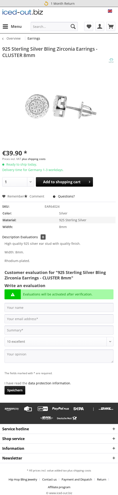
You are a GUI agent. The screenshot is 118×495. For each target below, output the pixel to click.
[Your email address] (59, 318)
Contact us (49, 479)
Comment (34, 196)
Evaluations (33, 237)
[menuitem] (12, 26)
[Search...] (54, 26)
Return (101, 479)
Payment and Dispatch (77, 479)
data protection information (49, 383)
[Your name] (59, 307)
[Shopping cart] (110, 26)
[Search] (73, 26)
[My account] (99, 26)
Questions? (64, 196)
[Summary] (59, 330)
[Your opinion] (59, 356)
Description (11, 237)
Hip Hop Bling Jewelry (23, 479)
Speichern (15, 390)
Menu (12, 26)
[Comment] (59, 341)
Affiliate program (59, 487)
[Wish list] (88, 26)
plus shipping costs (34, 159)
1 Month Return (59, 3)
